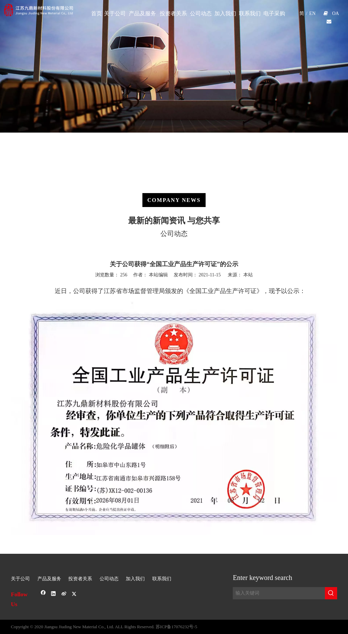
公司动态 (109, 578)
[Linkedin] (53, 594)
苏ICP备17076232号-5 (176, 626)
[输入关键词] (279, 593)
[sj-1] (174, 559)
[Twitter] (74, 594)
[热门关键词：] (331, 593)
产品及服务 (49, 578)
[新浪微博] (64, 594)
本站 (248, 274)
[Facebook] (43, 594)
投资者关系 (80, 578)
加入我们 (135, 578)
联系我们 (161, 578)
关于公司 (20, 578)
